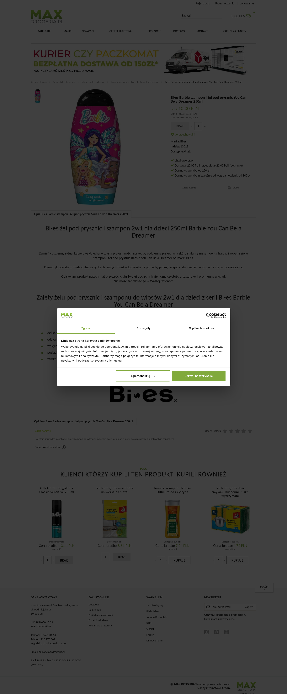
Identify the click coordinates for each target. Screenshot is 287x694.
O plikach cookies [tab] (201, 328)
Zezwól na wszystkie (199, 376)
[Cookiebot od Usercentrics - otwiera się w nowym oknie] (209, 315)
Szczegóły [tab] (143, 328)
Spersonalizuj (143, 376)
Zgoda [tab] (85, 328)
